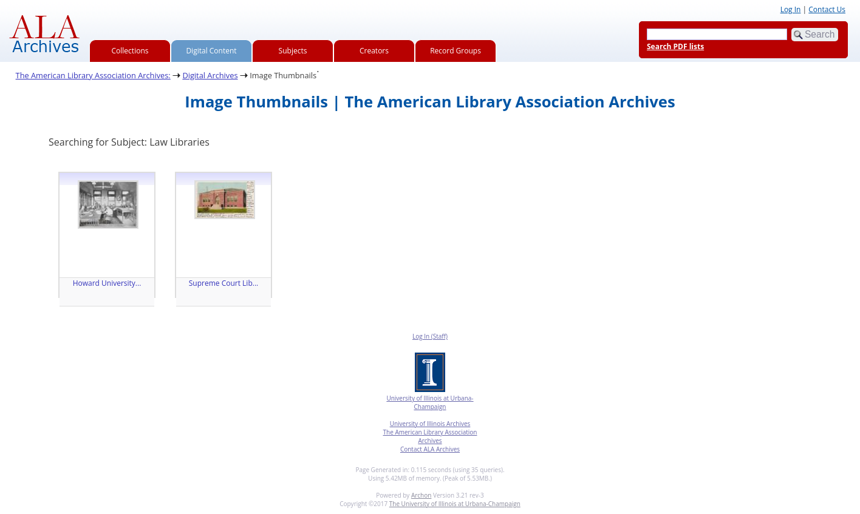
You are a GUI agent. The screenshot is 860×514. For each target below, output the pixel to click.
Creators (374, 51)
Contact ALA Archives (430, 449)
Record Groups (455, 51)
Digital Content (211, 51)
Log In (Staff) (430, 336)
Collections (130, 51)
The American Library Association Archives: (93, 75)
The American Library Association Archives (430, 436)
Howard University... (107, 283)
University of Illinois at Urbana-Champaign (429, 402)
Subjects (293, 51)
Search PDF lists (675, 46)
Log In (790, 9)
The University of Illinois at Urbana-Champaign (454, 503)
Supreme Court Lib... (223, 283)
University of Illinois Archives (430, 423)
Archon (421, 495)
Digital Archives (209, 75)
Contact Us (826, 9)
